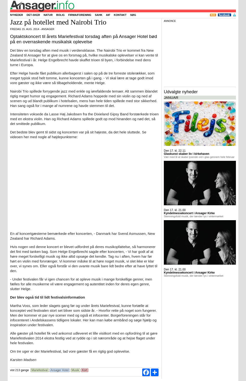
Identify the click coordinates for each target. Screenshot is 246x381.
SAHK (98, 14)
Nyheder (16, 14)
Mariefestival (40, 370)
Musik (75, 370)
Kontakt (120, 14)
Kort (84, 370)
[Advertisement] (200, 54)
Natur (48, 14)
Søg (133, 14)
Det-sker (33, 14)
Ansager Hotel (59, 370)
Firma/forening (79, 14)
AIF (108, 14)
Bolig (60, 14)
